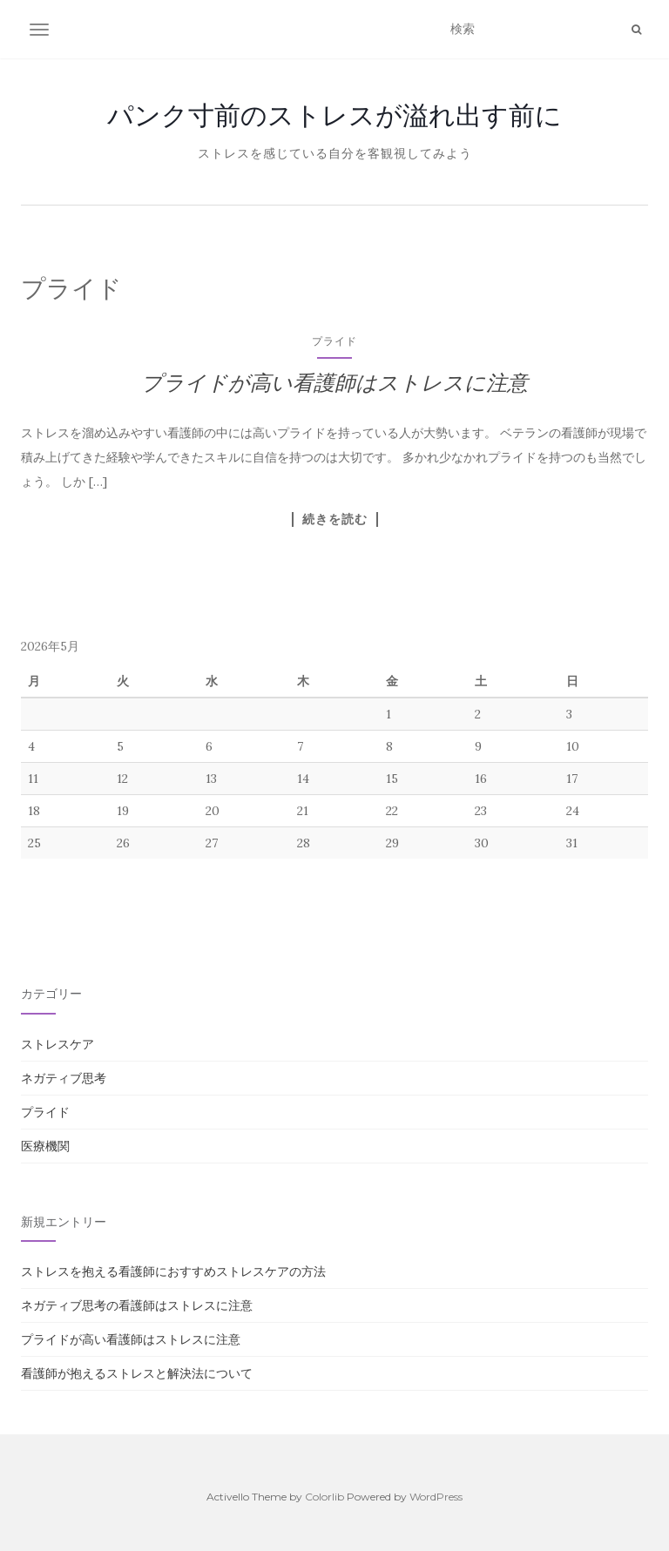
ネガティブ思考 (63, 1078)
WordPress (436, 1496)
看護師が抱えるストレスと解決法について (137, 1373)
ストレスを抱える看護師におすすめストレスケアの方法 (173, 1271)
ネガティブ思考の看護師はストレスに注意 (137, 1305)
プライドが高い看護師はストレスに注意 (334, 382)
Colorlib (324, 1496)
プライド (334, 340)
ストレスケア (57, 1044)
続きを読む (335, 519)
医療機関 (45, 1146)
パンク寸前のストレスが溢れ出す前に (334, 115)
